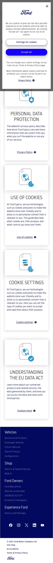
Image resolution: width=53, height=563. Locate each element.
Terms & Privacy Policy (17, 553)
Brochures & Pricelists (16, 438)
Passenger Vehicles (14, 443)
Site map (11, 545)
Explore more (26, 411)
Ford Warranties (13, 487)
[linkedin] (34, 525)
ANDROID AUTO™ (14, 496)
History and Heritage (15, 513)
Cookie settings (26, 322)
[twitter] (26, 525)
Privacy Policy (26, 152)
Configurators (12, 456)
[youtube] (42, 525)
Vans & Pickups (12, 452)
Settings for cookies (26, 42)
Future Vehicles (12, 447)
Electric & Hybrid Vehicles (18, 469)
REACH (8, 474)
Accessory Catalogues (16, 500)
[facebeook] (10, 525)
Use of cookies (26, 237)
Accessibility (13, 549)
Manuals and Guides (15, 491)
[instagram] (18, 525)
